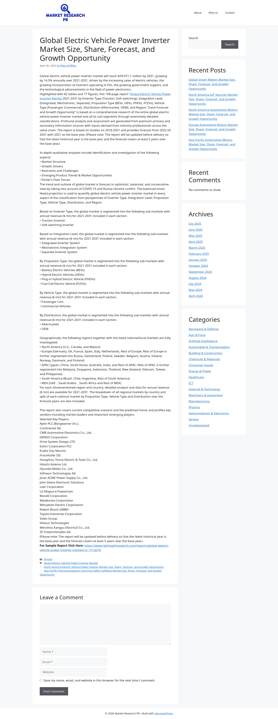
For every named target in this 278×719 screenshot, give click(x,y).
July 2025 (195, 224)
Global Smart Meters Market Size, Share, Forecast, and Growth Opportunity (212, 84)
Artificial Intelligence (203, 341)
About (198, 12)
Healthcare (196, 377)
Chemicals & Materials (204, 359)
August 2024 (197, 278)
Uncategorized (199, 425)
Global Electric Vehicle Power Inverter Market (71, 563)
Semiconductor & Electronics (209, 413)
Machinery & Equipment (206, 395)
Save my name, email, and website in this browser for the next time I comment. (99, 680)
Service (48, 559)
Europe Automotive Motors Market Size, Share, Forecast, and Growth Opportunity (213, 129)
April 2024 (196, 296)
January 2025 (198, 260)
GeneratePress (164, 713)
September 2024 (200, 272)
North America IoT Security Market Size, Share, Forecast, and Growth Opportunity (213, 99)
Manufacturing (199, 401)
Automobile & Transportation (209, 347)
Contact (230, 12)
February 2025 (199, 254)
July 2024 (195, 284)
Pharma (194, 407)
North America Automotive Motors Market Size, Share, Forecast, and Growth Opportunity (213, 114)
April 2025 (196, 242)
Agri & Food (197, 335)
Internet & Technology (204, 389)
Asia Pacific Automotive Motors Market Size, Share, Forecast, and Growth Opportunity (212, 144)
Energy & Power (200, 371)
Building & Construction (205, 353)
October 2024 (198, 266)
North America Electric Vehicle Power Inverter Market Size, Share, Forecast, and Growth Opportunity (104, 567)
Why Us (213, 12)
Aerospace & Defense (204, 329)
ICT (191, 383)
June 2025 (196, 230)
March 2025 (197, 248)
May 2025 (195, 236)
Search (193, 38)
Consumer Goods (201, 365)
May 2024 (195, 290)
